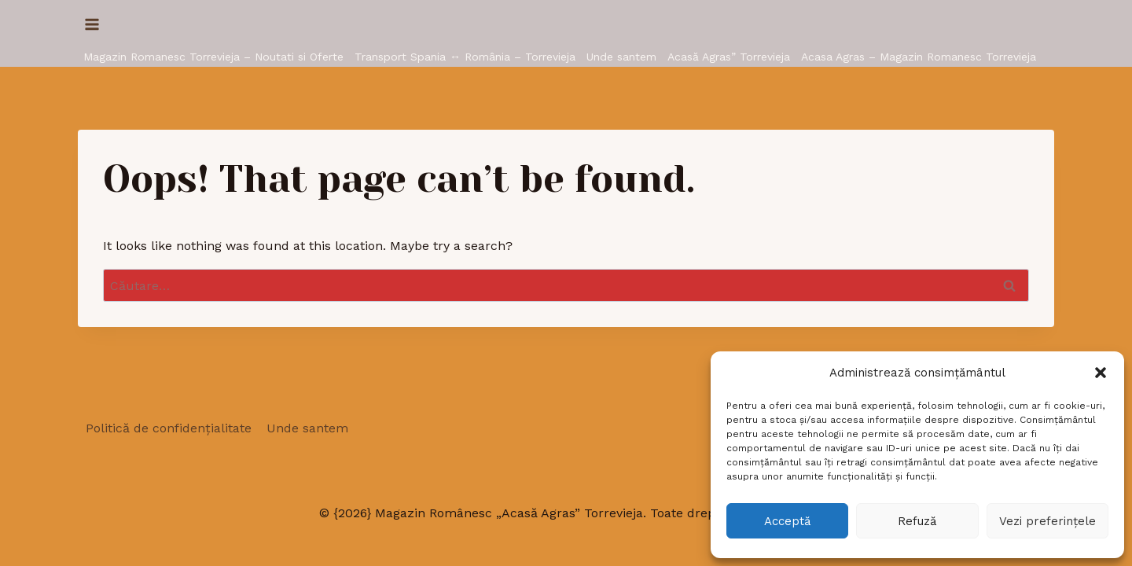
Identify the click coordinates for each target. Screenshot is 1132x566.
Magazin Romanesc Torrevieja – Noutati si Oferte (213, 56)
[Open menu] (92, 24)
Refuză (917, 521)
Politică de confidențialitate (169, 428)
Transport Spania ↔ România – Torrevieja (465, 56)
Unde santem (621, 56)
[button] (1100, 372)
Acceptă (787, 521)
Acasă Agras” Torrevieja (728, 56)
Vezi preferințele (1047, 521)
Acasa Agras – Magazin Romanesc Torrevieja (918, 56)
